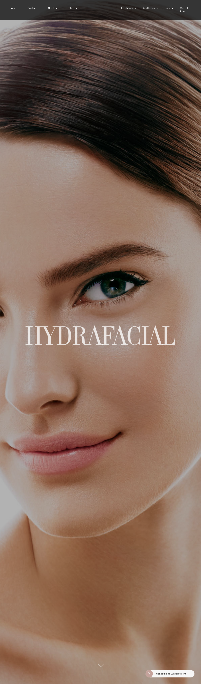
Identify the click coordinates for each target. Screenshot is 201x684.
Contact (32, 8)
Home (13, 8)
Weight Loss (184, 10)
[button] (52, 8)
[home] (100, 9)
